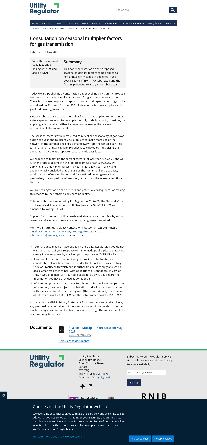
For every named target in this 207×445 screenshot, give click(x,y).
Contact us (170, 23)
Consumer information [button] (132, 23)
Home (35, 23)
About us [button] (47, 23)
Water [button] (96, 23)
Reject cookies (140, 438)
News (60, 23)
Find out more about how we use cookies (58, 436)
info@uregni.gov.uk (98, 377)
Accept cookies (163, 438)
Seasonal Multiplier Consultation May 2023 (97, 331)
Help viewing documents (74, 341)
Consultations (110, 23)
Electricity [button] (72, 23)
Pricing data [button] (154, 23)
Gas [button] (85, 23)
